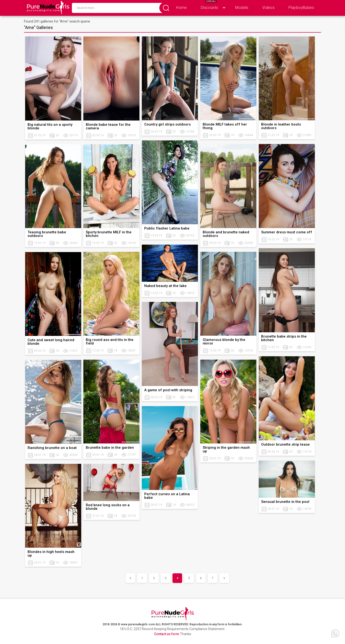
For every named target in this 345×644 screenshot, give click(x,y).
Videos (268, 7)
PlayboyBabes (301, 7)
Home (181, 7)
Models (241, 7)
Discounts (209, 7)
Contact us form (166, 634)
